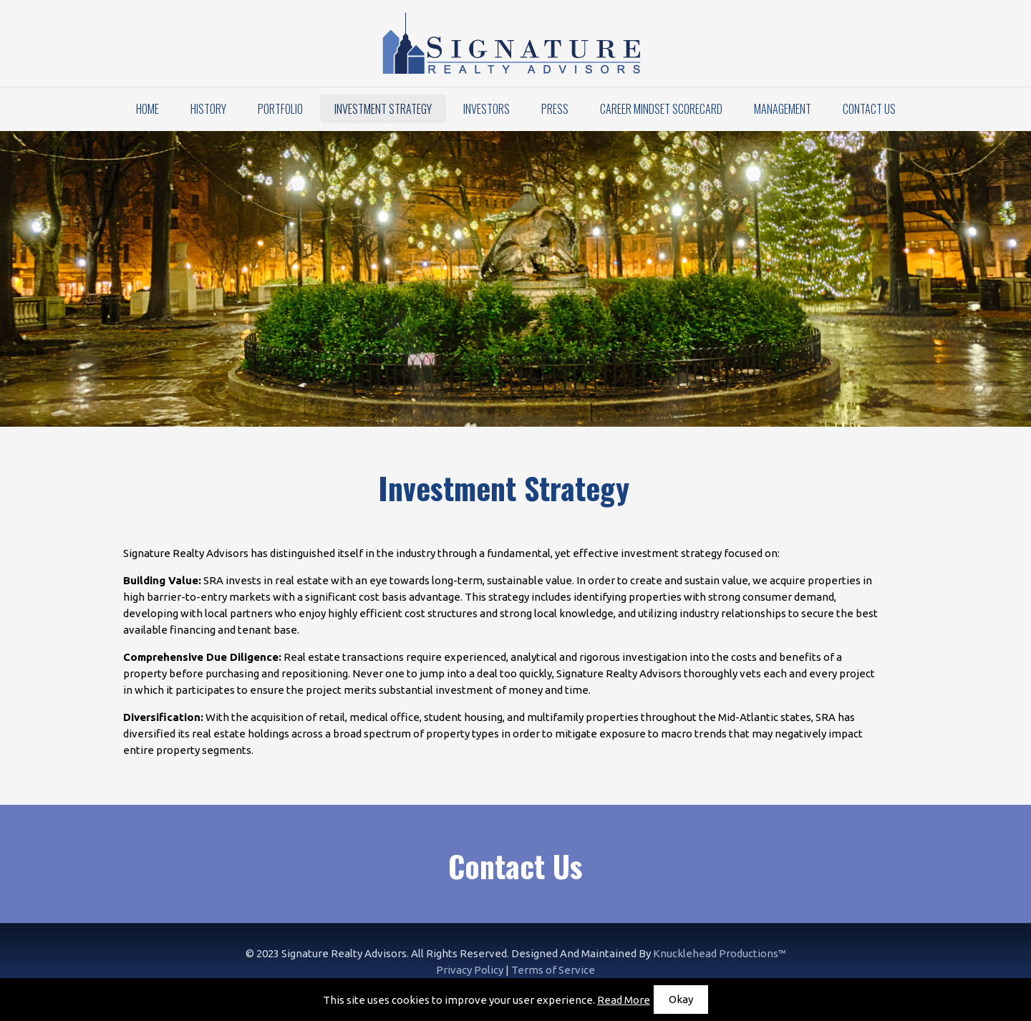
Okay (681, 999)
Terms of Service (553, 970)
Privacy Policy (469, 970)
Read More (623, 1000)
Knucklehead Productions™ (719, 953)
